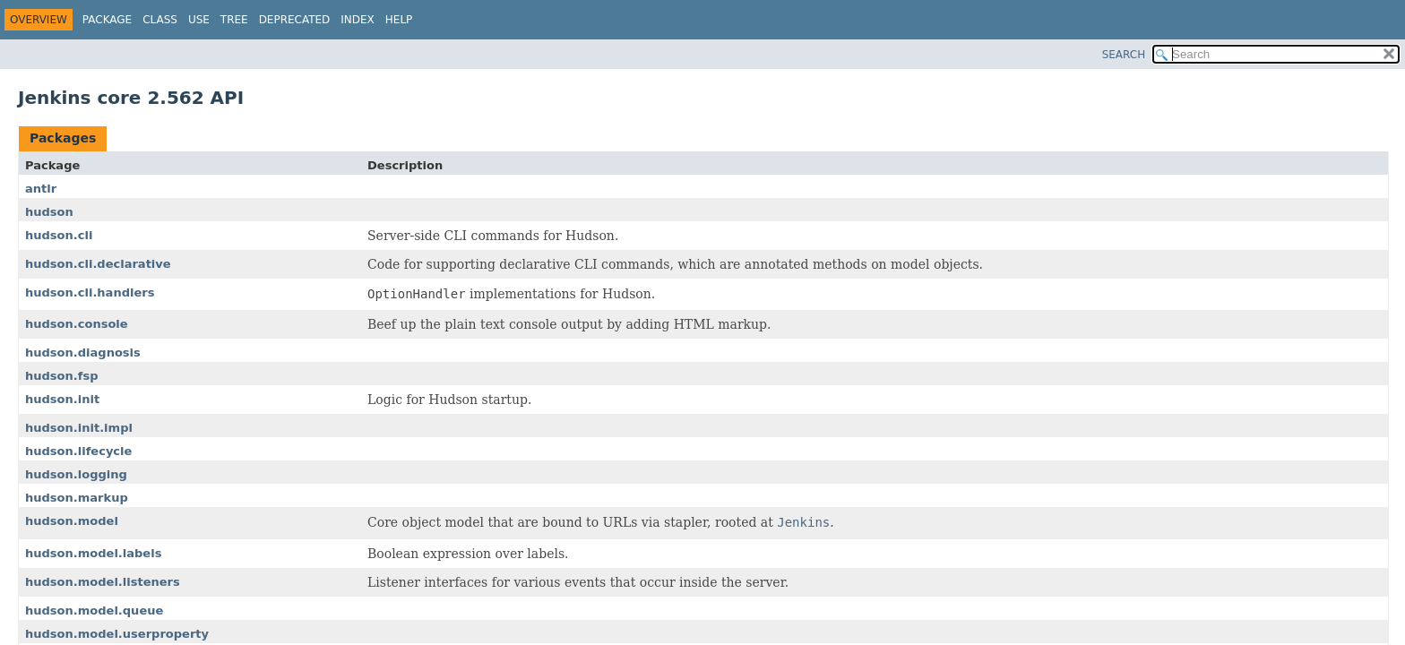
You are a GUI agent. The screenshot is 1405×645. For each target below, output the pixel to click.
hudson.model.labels (93, 553)
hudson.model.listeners (102, 582)
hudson (49, 212)
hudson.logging (76, 474)
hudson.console (76, 324)
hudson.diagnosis (83, 352)
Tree (234, 19)
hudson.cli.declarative (98, 264)
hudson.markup (76, 497)
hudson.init (62, 399)
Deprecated (295, 19)
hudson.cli (58, 235)
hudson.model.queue (94, 610)
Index (357, 19)
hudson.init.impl (79, 427)
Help (399, 19)
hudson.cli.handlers (89, 292)
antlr (40, 188)
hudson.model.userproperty (117, 634)
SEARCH (1124, 54)
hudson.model (71, 521)
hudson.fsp (61, 376)
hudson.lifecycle (78, 451)
